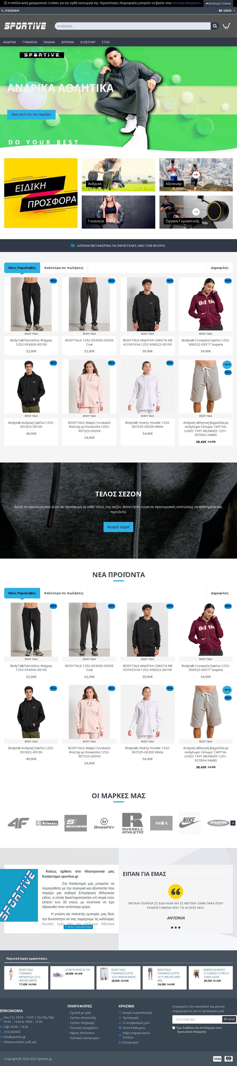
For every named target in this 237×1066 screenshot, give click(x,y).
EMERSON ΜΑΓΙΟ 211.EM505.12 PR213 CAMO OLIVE (216, 973)
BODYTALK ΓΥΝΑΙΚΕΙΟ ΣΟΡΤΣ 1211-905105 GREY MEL (169, 975)
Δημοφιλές (220, 267)
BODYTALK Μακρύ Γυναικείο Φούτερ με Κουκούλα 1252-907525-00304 (89, 427)
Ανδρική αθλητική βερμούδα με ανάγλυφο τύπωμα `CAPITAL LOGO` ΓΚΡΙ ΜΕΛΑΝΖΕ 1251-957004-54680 (205, 429)
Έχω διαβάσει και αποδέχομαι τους (197, 1030)
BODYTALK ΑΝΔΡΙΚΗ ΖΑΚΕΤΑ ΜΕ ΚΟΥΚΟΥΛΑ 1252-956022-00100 (148, 342)
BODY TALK (31, 333)
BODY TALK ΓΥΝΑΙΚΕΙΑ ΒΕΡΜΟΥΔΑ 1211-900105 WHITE (30, 975)
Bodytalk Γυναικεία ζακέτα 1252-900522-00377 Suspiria (206, 342)
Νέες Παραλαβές (22, 267)
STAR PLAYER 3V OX (77, 970)
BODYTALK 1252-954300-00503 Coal (89, 342)
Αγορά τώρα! (118, 526)
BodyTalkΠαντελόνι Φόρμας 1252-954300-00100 (31, 342)
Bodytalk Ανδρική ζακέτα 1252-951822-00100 (31, 425)
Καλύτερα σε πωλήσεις (63, 267)
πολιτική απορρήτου (187, 3)
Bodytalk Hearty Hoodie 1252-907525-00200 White (147, 425)
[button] (232, 823)
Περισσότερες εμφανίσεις (26, 958)
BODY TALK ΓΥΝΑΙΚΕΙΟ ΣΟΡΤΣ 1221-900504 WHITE (123, 973)
